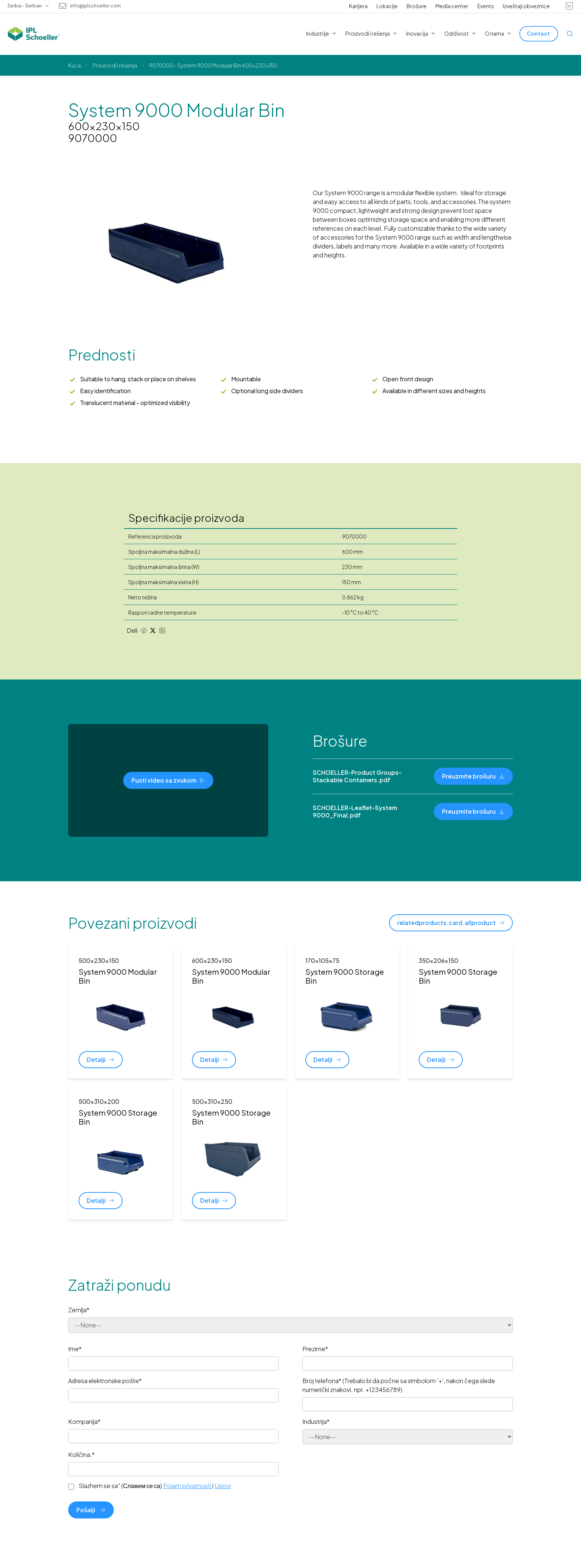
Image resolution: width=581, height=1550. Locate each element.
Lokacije (387, 6)
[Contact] (538, 33)
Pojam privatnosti (187, 1486)
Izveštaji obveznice (526, 6)
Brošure (416, 6)
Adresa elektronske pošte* (105, 1381)
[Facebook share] (143, 630)
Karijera (358, 6)
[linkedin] (569, 5)
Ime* (75, 1349)
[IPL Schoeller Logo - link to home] (33, 33)
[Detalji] (101, 1059)
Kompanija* (84, 1421)
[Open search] (570, 33)
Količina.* (81, 1454)
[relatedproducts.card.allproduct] (451, 922)
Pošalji (91, 1510)
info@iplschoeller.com (95, 6)
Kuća (74, 65)
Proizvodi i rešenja (115, 65)
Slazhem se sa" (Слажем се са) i (155, 1486)
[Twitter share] (153, 631)
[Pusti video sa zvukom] (168, 780)
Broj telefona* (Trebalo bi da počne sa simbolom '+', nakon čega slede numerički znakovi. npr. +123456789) (398, 1385)
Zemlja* (78, 1310)
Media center (451, 6)
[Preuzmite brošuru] (473, 776)
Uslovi (223, 1486)
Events (485, 6)
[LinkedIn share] (162, 630)
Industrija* (315, 1421)
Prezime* (315, 1349)
